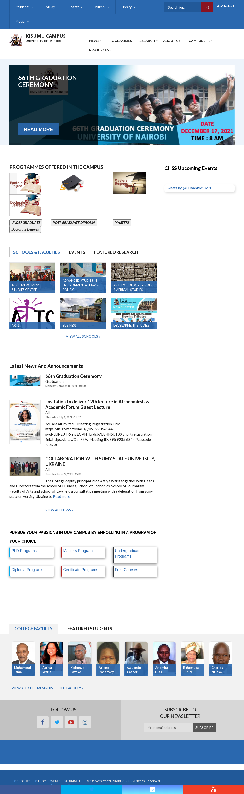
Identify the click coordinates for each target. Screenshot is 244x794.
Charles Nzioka (217, 670)
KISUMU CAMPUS (46, 36)
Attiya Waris (47, 670)
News (94, 41)
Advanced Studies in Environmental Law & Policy (81, 285)
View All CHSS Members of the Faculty (46, 688)
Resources (99, 50)
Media (20, 21)
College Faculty (33, 628)
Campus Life (199, 41)
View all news (58, 510)
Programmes (119, 41)
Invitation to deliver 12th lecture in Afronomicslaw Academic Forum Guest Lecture (97, 404)
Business (69, 325)
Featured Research (116, 252)
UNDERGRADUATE (25, 222)
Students (23, 7)
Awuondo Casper (134, 670)
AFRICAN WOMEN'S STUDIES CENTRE (26, 287)
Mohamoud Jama (22, 670)
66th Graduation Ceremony (47, 83)
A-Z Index (226, 6)
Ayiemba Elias (161, 670)
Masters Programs (79, 551)
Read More (38, 136)
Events (77, 252)
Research (146, 41)
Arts (16, 325)
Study (50, 7)
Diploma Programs (27, 570)
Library (127, 7)
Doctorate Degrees (25, 229)
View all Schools (82, 336)
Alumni (100, 7)
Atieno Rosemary (106, 670)
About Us (171, 41)
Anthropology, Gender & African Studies (133, 287)
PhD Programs (24, 551)
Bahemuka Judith (191, 670)
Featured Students (89, 628)
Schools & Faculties (36, 252)
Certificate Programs (80, 570)
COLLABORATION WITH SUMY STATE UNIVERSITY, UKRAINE (100, 461)
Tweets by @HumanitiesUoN (188, 188)
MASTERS (122, 222)
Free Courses (126, 570)
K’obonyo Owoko (77, 670)
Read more (61, 496)
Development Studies (131, 325)
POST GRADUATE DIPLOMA (74, 222)
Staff (75, 7)
